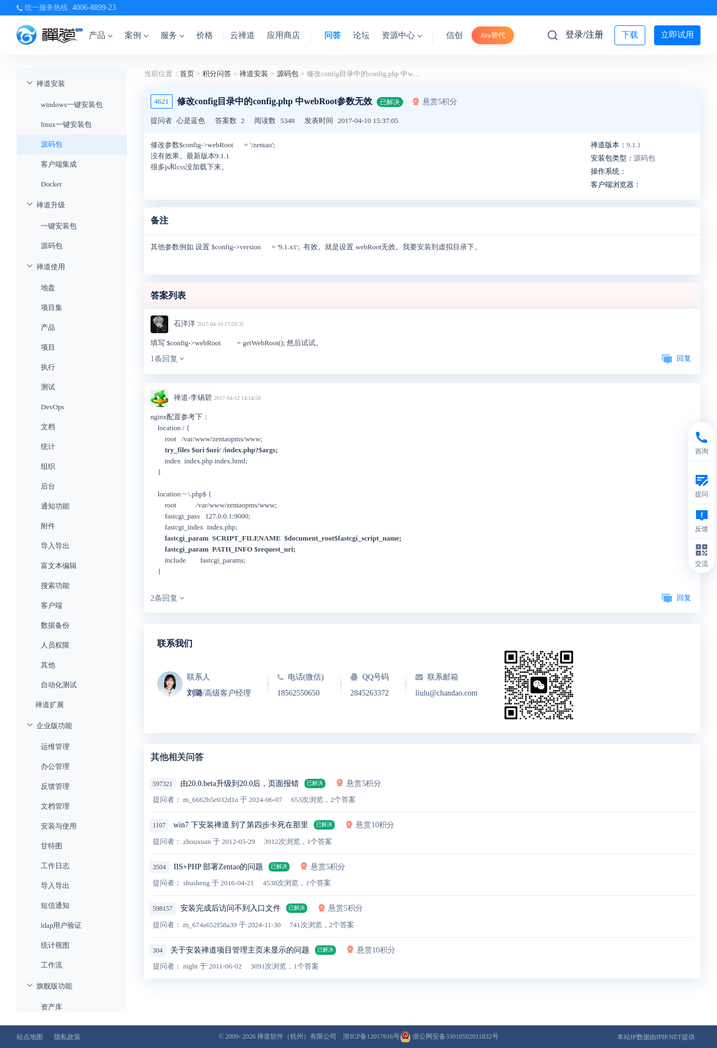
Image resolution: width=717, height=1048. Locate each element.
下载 (630, 34)
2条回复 (168, 598)
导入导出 (55, 546)
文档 (48, 427)
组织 (48, 466)
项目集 (51, 307)
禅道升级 (50, 205)
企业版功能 (54, 725)
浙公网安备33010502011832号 (449, 1036)
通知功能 (55, 506)
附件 (48, 526)
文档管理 (55, 806)
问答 (332, 35)
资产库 (51, 1007)
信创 (454, 35)
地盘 (48, 288)
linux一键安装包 (66, 124)
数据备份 (55, 625)
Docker (51, 184)
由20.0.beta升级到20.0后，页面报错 (239, 783)
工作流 (51, 965)
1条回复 (168, 359)
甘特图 (51, 846)
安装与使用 (59, 826)
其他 (48, 665)
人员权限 (55, 645)
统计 (48, 446)
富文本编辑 (59, 566)
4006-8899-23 (94, 7)
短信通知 (55, 905)
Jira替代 (492, 35)
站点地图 (30, 1037)
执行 (48, 367)
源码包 (51, 144)
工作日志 (55, 866)
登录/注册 (584, 34)
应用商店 (283, 35)
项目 (48, 347)
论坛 (361, 35)
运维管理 (55, 746)
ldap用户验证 (61, 925)
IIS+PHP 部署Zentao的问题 (219, 867)
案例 (136, 35)
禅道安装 (50, 83)
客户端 (51, 605)
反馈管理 (55, 786)
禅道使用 (50, 267)
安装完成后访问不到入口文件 (230, 908)
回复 (676, 358)
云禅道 (242, 35)
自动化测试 (59, 685)
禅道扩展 (49, 705)
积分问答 (216, 73)
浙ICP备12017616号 (371, 1036)
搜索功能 (55, 585)
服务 (172, 35)
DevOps (53, 407)
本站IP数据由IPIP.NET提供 (656, 1037)
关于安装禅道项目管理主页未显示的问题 (239, 950)
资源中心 (402, 35)
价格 (204, 35)
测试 (48, 387)
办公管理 (55, 766)
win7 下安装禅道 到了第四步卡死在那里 (240, 825)
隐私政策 (67, 1037)
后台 (48, 486)
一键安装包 (59, 226)
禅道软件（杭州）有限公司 (296, 1036)
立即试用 (677, 34)
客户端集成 (59, 164)
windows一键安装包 (72, 104)
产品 (101, 35)
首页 (187, 73)
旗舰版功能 (54, 986)
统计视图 (55, 945)
